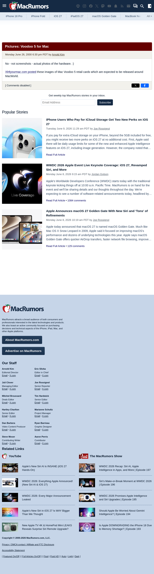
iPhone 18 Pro (14, 16)
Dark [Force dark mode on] (77, 556)
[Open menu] (4, 6)
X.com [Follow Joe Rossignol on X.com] (45, 388)
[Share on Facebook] (145, 86)
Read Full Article (55, 154)
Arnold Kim (58, 54)
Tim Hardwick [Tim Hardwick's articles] (42, 395)
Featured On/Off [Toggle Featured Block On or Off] (11, 556)
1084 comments (76, 200)
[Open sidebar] (149, 6)
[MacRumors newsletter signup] (129, 6)
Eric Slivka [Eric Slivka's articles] (40, 368)
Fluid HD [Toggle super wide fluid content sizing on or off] (54, 556)
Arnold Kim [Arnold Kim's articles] (8, 368)
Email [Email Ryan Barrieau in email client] (37, 428)
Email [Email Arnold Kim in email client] (5, 374)
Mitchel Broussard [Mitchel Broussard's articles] (11, 395)
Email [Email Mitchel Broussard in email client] (5, 401)
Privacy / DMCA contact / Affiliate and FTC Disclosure (28, 544)
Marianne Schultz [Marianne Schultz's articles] (44, 408)
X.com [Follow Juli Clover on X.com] (13, 388)
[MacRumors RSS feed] (122, 6)
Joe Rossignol (101, 128)
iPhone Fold (38, 16)
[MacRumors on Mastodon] (103, 6)
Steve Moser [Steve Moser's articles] (8, 435)
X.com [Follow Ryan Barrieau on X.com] (45, 428)
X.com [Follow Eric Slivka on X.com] (45, 374)
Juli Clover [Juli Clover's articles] (7, 381)
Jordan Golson (99, 174)
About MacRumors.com (22, 339)
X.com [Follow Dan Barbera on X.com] (13, 428)
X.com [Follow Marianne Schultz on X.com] (45, 415)
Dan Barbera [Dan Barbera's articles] (8, 422)
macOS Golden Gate (104, 16)
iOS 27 (58, 16)
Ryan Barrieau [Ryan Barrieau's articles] (42, 422)
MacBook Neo (133, 16)
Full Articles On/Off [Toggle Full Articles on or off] (31, 556)
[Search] (143, 6)
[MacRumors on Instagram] (84, 6)
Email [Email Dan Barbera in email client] (5, 428)
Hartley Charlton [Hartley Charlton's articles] (10, 408)
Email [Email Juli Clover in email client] (5, 388)
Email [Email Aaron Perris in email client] (37, 442)
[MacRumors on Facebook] (91, 6)
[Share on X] (136, 86)
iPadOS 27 (77, 16)
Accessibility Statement (13, 550)
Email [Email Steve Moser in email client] (5, 442)
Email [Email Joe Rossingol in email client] (37, 388)
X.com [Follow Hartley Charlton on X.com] (13, 415)
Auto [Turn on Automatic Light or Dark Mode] (64, 556)
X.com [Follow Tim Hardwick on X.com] (45, 401)
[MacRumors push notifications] (116, 6)
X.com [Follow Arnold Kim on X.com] (13, 374)
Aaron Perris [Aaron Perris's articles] (41, 435)
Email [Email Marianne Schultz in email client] (37, 415)
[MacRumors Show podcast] (78, 6)
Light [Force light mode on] (70, 556)
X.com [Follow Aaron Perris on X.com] (45, 442)
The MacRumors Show (106, 455)
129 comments (75, 246)
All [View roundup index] (149, 16)
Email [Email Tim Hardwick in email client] (37, 401)
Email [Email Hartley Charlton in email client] (5, 415)
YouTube (15, 455)
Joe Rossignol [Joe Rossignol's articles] (42, 381)
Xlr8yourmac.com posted (20, 71)
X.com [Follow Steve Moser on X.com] (13, 442)
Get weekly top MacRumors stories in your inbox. (77, 95)
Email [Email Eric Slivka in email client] (37, 374)
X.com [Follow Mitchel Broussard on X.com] (13, 401)
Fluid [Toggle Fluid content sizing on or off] (46, 556)
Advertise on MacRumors (23, 350)
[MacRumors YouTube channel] (109, 6)
